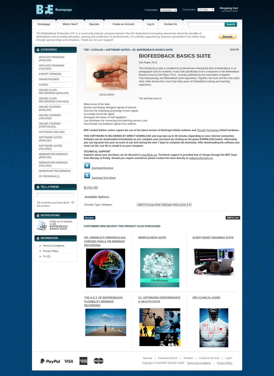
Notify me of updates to (61, 225)
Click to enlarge (106, 94)
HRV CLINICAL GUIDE (206, 297)
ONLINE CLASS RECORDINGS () (54, 92)
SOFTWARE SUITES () (50, 139)
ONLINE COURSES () (50, 108)
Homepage (44, 24)
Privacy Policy (50, 251)
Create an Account (123, 24)
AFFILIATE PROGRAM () (51, 59)
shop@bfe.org (149, 154)
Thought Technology (208, 130)
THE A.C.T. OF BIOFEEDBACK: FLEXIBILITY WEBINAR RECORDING (103, 301)
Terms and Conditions (199, 363)
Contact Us (170, 24)
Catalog (97, 49)
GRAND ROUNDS (49, 79)
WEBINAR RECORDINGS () (53, 156)
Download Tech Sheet (104, 177)
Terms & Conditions (53, 245)
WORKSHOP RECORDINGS (55, 171)
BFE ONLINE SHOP (173, 363)
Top (86, 49)
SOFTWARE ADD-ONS (52, 132)
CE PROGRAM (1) (49, 176)
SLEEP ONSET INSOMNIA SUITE (213, 237)
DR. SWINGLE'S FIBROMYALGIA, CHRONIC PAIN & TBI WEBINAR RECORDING (105, 241)
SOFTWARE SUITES (118, 49)
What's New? (70, 24)
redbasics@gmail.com (201, 158)
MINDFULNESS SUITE (152, 237)
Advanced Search (168, 358)
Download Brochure (102, 168)
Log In (150, 24)
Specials (94, 24)
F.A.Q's (47, 256)
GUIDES (43, 84)
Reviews (188, 358)
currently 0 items (229, 9)
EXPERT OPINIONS (50, 74)
